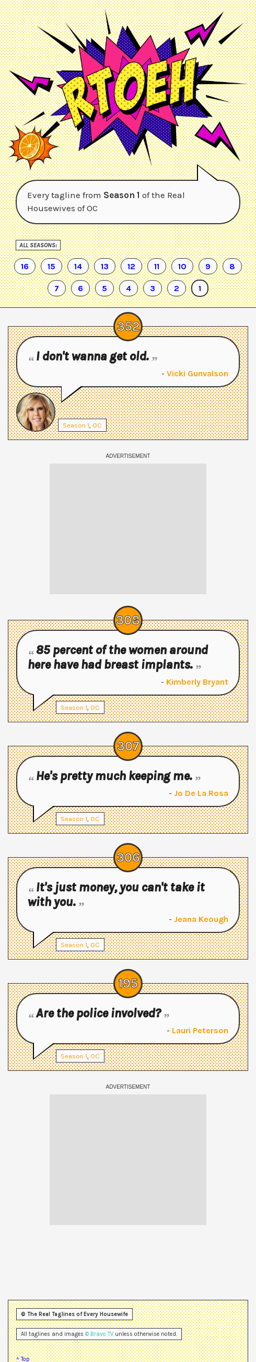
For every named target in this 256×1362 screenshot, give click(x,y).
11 (156, 266)
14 (78, 266)
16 (25, 266)
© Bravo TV (99, 1334)
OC (97, 425)
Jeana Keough (201, 919)
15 (51, 266)
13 (105, 266)
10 (182, 266)
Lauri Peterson (200, 1030)
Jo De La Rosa (201, 793)
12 (131, 266)
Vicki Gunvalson (197, 373)
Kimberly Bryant (197, 682)
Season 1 (76, 425)
